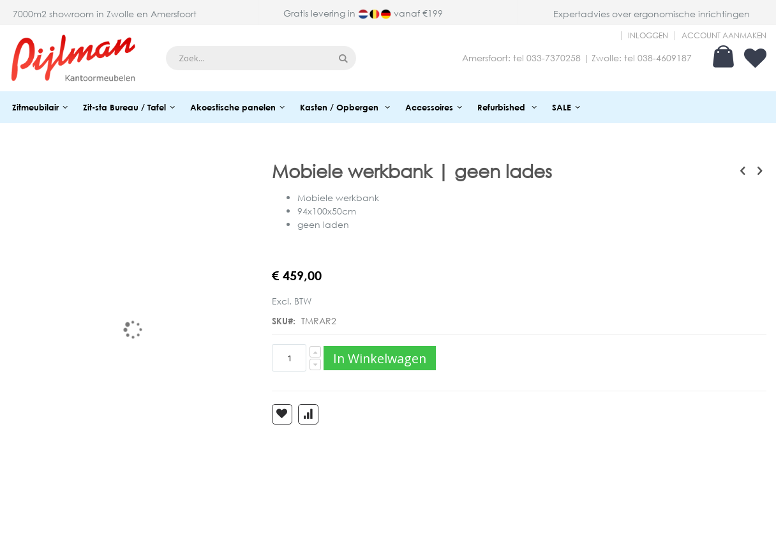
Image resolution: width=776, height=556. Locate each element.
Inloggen (648, 35)
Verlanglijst (755, 58)
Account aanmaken (724, 35)
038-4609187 (665, 58)
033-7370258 (553, 58)
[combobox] (261, 58)
